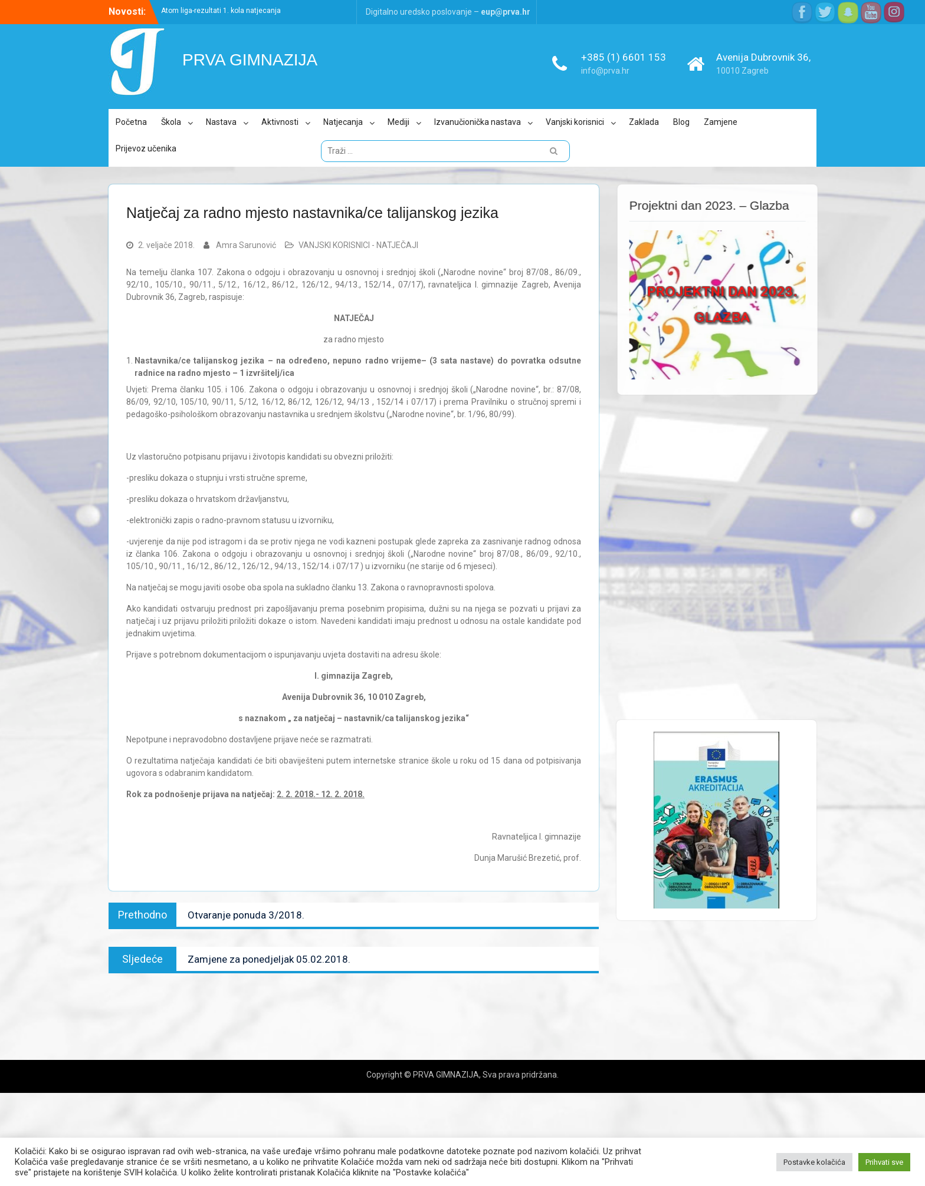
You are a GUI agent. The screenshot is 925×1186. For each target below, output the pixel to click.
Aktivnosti (280, 122)
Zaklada (644, 122)
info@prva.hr (605, 70)
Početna (131, 122)
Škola (171, 122)
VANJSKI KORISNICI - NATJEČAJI (358, 245)
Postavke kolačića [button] (814, 1162)
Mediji (398, 122)
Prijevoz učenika (146, 148)
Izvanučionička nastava (477, 122)
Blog (681, 122)
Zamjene (720, 122)
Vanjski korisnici (575, 122)
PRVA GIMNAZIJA (249, 60)
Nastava (221, 122)
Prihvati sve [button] (884, 1162)
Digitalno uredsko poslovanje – (448, 11)
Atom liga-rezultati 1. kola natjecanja (221, 10)
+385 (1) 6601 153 (623, 57)
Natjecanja (343, 122)
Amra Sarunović (246, 245)
